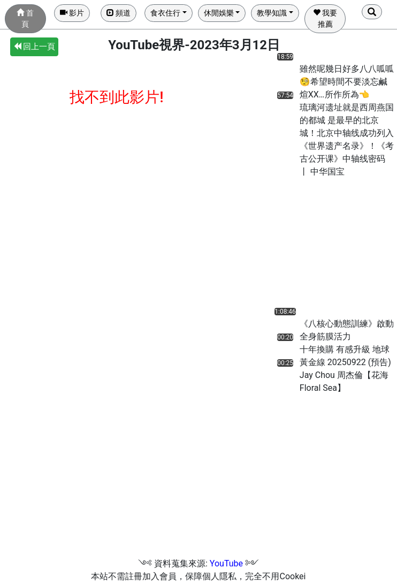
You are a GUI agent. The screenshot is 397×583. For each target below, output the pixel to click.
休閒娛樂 (219, 13)
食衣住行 (165, 13)
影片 (72, 13)
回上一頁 (34, 46)
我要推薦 (325, 18)
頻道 (118, 13)
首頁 (25, 18)
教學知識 (272, 13)
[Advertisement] (313, 245)
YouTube (226, 563)
